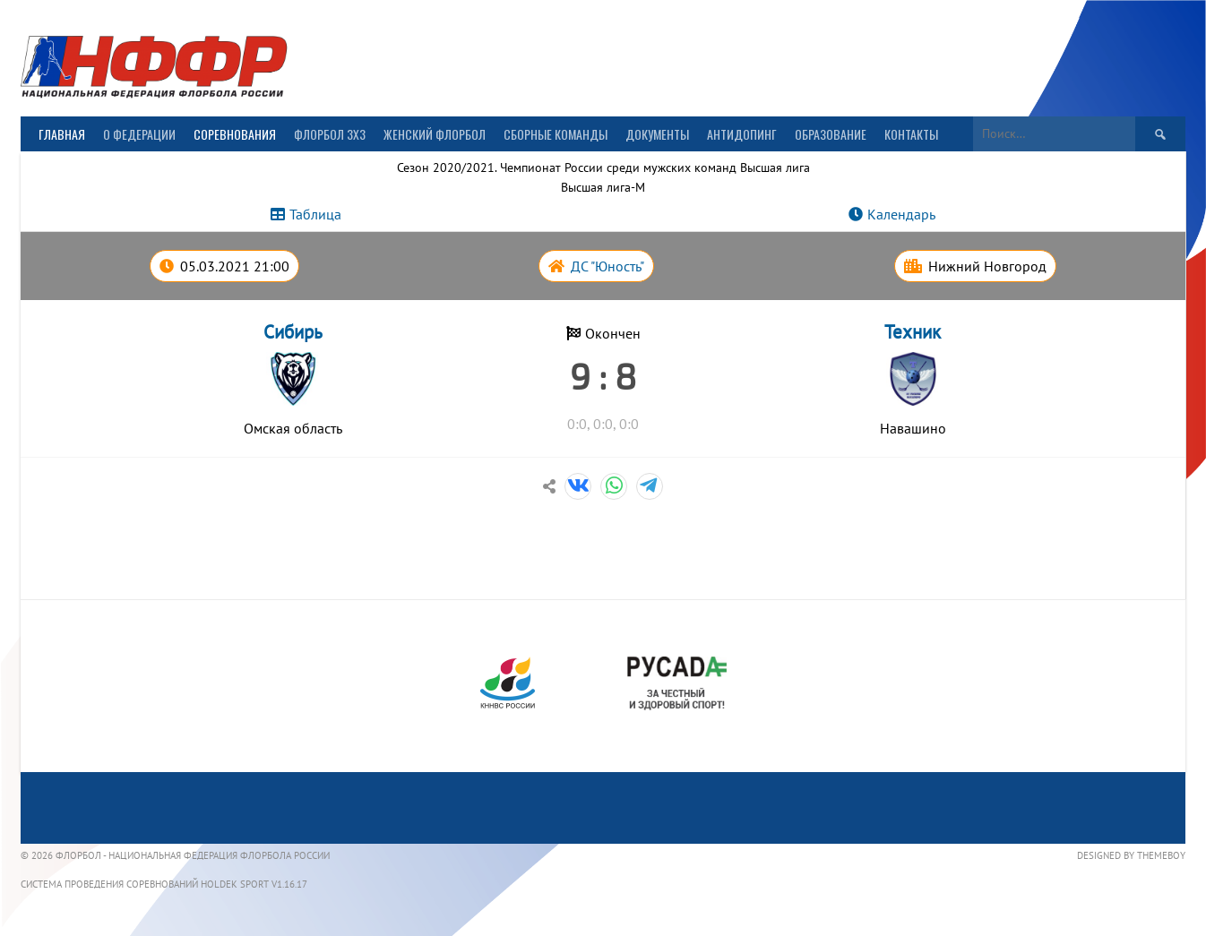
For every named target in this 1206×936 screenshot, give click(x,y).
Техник (912, 332)
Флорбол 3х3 (330, 134)
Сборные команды (555, 134)
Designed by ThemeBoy (1131, 855)
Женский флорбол (434, 134)
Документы (657, 134)
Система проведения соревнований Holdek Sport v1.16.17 (164, 884)
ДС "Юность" (607, 266)
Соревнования (235, 134)
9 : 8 (603, 375)
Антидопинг (742, 134)
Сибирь (293, 332)
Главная (62, 134)
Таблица (315, 214)
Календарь (901, 214)
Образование (830, 134)
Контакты (911, 134)
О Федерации (139, 134)
